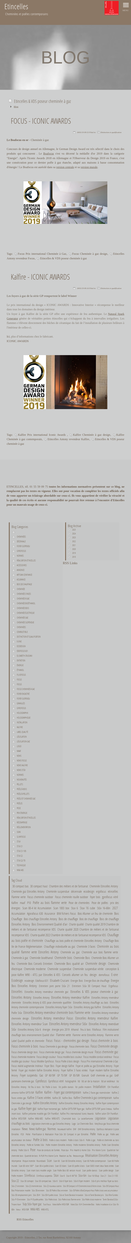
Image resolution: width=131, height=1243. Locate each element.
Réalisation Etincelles (26, 560)
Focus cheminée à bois (104, 1040)
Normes (20, 774)
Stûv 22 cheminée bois (34, 1186)
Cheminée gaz (22, 617)
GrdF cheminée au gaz (101, 1075)
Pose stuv (65, 1150)
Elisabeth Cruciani (24, 655)
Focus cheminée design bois (24, 1052)
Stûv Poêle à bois (51, 1199)
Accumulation (18, 914)
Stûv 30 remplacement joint (21, 1195)
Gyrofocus (21, 551)
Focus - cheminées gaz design (71, 1040)
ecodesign (89, 891)
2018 (74, 557)
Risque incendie (29, 1161)
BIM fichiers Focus (66, 914)
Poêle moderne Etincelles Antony (86, 1145)
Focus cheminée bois (79, 1046)
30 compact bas (20, 886)
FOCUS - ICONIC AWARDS (41, 121)
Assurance (21, 579)
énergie (20, 665)
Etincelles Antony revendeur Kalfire (68, 439)
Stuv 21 (20, 846)
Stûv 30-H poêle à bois (50, 1195)
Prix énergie (22, 812)
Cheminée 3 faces (24, 593)
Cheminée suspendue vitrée (88, 969)
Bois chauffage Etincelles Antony (40, 919)
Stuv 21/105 (21, 851)
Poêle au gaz (102, 1134)
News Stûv (21, 770)
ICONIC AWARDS (18, 341)
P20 (22, 1134)
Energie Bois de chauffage (96, 981)
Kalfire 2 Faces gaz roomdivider (96, 1092)
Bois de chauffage (24, 584)
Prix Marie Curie (98, 1150)
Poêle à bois (22, 789)
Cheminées (21, 536)
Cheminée (21, 589)
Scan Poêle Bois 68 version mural (67, 1170)
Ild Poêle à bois (49, 1087)
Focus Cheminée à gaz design (89, 253)
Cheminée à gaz (23, 598)
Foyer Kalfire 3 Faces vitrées (74, 1070)
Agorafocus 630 (35, 914)
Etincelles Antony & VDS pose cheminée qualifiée (47, 1002)
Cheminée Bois (82, 957)
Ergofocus (113, 986)
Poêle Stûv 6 (24, 1150)
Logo (19, 746)
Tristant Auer (16, 1204)
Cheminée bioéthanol (26, 603)
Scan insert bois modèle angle (39, 1170)
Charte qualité (76, 924)
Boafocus (48, 153)
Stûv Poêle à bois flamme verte (69, 1199)
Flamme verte (18, 897)
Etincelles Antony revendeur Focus (52, 1018)
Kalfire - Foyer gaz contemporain (63, 1092)
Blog (16, 106)
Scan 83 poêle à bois (76, 1165)
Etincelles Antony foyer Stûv (59, 1007)
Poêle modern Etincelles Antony (59, 1145)
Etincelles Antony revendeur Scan (29, 1024)
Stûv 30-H (36, 1195)
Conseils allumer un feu (75, 975)
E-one (19, 641)
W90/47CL (45, 1209)
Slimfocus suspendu (44, 1175)
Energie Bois (77, 981)
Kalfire (20, 727)
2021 (74, 545)
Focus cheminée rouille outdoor (71, 897)
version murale (89, 167)
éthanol (20, 670)
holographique (23, 717)
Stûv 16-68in (103, 908)
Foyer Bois (49, 1066)
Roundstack (41, 1161)
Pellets (20, 784)
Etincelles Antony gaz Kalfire (87, 1007)
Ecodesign (21, 646)
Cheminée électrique (25, 612)
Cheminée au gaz (70, 952)
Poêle (93, 1134)
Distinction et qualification (110, 132)
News (19, 755)
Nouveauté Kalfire (64, 1129)
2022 (74, 541)
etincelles (113, 891)
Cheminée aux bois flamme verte (100, 952)
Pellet (28, 1134)
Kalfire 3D (56, 1098)
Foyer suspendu (23, 546)
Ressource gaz (78, 1155)
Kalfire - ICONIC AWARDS (40, 277)
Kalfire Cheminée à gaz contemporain (93, 1098)
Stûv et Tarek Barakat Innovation (71, 1195)
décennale (21, 541)
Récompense (22, 822)
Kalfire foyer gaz (27, 1108)
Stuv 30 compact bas (43, 1181)
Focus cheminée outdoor (40, 897)
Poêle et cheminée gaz (26, 798)
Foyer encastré (23, 693)
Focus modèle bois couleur (69, 1057)
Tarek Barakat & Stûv (110, 1199)
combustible (22, 631)
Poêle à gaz (90, 1140)
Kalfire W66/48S (35, 1118)
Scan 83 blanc (60, 1165)
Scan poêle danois (89, 1170)
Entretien (21, 660)
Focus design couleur (46, 1057)
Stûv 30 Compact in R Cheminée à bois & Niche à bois (82, 1186)
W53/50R (25, 1209)
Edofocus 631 (22, 651)
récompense (16, 1161)
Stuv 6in (82, 1175)
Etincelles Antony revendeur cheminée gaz (46, 992)
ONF (74, 1129)
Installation (22, 722)
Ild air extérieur (108, 1081)
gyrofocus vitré (110, 897)
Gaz (41, 1075)
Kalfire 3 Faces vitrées (39, 1097)
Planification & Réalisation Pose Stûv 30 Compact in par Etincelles (60, 1134)
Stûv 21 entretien (17, 1186)
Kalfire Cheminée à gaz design (91, 434)
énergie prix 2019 (61, 1029)
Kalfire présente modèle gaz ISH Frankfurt (40, 1113)
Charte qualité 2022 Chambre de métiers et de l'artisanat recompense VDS (68, 935)
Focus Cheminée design (104, 1046)
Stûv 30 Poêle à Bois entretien (57, 1190)
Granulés (21, 703)
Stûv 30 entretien (38, 1190)
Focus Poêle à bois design (67, 1061)
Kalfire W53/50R (18, 1118)
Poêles (19, 803)
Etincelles (16, 991)
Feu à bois (85, 1029)
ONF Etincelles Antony (86, 1129)
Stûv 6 (55, 1181)
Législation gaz (23, 741)
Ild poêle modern (83, 1087)
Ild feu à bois (34, 1087)
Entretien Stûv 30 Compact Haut (89, 986)
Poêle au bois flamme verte (50, 902)
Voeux (18, 1209)
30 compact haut (38, 886)
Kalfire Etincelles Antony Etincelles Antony (76, 1103)
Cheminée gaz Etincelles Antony (27, 891)
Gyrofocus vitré (56, 1081)
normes (20, 555)
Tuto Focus (47, 1204)
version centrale (65, 167)
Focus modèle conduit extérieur (97, 1057)
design (93, 974)
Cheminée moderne (35, 969)
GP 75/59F (62, 1075)
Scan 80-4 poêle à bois (44, 1165)
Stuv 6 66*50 (71, 1175)
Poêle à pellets (23, 793)
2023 (74, 537)
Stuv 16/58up (93, 1175)
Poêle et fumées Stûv (35, 1145)
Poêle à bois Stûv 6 (76, 1140)
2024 (74, 533)
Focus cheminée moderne (23, 1057)
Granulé (85, 1075)
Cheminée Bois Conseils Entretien (34, 964)
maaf (19, 751)
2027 (115, 908)
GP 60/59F (50, 1075)
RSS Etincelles (25, 1219)
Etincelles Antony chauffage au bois (90, 1002)
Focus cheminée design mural (79, 1052)
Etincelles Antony (21, 997)
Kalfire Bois (67, 1098)
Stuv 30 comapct (27, 1181)
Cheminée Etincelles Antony (104, 886)
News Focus (22, 760)
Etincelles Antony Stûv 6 (29, 1029)
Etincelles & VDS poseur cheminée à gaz (63, 258)
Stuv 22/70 (21, 860)
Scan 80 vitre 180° (26, 1165)
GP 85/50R (74, 1075)
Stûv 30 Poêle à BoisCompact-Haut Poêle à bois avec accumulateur (93, 1190)
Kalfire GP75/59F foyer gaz (73, 1109)
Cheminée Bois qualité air (69, 963)
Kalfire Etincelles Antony (45, 1103)
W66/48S (20, 870)
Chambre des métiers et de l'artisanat (68, 886)
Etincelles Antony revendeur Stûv (68, 1023)
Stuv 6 (74, 908)
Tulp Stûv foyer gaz (32, 1204)
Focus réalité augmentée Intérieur (27, 1066)
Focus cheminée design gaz (51, 1052)
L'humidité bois (69, 1118)
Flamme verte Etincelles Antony (88, 1035)
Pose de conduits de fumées (48, 1150)
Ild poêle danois (66, 1087)
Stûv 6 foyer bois (65, 1181)
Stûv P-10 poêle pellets (35, 1199)
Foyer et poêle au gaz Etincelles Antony (94, 1066)
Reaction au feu (65, 1155)
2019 (74, 553)
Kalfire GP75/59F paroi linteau (99, 1109)
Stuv (18, 841)
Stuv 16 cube (87, 908)
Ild (79, 1081)
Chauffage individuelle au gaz (59, 947)
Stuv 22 (20, 855)
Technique (21, 865)
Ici (8, 336)
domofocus (104, 975)
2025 (74, 529)
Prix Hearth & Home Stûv (80, 1150)
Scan (19, 832)
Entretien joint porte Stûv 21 (54, 986)
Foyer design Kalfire (65, 1066)
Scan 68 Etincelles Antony (71, 1161)
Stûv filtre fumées (111, 1195)
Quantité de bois (31, 1155)
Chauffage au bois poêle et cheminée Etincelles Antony (73, 941)
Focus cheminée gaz (106, 1051)
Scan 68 (56, 1161)
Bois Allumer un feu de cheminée (95, 914)
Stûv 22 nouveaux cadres (52, 1186)
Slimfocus (21, 836)
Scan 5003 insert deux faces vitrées (100, 1165)
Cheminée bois (23, 608)
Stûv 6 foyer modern (82, 1181)
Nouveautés (22, 779)
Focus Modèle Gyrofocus (42, 1061)
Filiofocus (21, 674)
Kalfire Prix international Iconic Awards (42, 434)
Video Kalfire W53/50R (60, 1204)
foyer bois (95, 897)
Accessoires (22, 565)
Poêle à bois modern (58, 1140)
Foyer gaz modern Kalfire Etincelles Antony (39, 1070)
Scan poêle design (106, 1170)
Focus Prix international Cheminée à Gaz (42, 253)
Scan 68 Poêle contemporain (94, 1161)
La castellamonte (85, 1118)
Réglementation (24, 827)
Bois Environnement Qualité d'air (49, 924)
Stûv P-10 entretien (18, 1199)
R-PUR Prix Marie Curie (48, 1155)
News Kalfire (22, 765)
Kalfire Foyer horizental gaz (49, 1109)
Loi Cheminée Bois (85, 1123)
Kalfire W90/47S (52, 1118)
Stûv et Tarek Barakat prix (94, 1195)
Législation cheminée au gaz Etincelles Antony (50, 1123)
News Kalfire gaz (37, 1129)
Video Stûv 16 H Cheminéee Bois (82, 1204)
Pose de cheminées (79, 903)
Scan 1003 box (61, 908)
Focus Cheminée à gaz (26, 689)
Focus (19, 679)
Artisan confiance (24, 574)
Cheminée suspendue (25, 622)
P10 (29, 903)
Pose (19, 808)
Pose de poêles (100, 903)
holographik (22, 712)
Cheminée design (95, 963)
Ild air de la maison (90, 1081)
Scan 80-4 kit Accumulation (36, 908)
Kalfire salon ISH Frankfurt (106, 1113)
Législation (22, 736)
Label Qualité (22, 732)
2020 (74, 549)
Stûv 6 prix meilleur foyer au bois (104, 1181)
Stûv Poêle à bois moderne (91, 1199)
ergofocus (101, 891)
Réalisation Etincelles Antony (101, 1155)
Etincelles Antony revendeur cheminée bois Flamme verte (56, 1012)
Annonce (20, 570)
